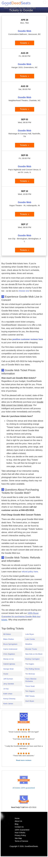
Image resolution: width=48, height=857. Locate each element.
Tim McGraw (30, 674)
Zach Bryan (29, 701)
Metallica (28, 644)
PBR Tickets (30, 696)
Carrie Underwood (10, 649)
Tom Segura (30, 691)
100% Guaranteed (22, 830)
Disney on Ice (8, 659)
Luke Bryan (29, 634)
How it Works (20, 833)
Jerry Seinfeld (8, 684)
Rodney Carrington (32, 659)
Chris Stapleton (9, 654)
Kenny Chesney (9, 699)
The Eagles (29, 664)
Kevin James (8, 704)
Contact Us (19, 827)
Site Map (18, 838)
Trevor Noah (30, 686)
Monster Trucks (31, 649)
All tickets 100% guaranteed (24, 788)
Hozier (5, 674)
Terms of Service (21, 841)
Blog (16, 824)
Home (6, 8)
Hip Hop (22, 8)
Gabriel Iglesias (9, 664)
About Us (18, 821)
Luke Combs (30, 639)
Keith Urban (7, 694)
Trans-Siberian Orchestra (30, 680)
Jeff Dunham (8, 679)
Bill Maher (7, 634)
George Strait (8, 669)
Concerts (13, 8)
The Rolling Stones (32, 669)
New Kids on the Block (33, 654)
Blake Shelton (8, 639)
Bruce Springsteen (10, 644)
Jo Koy (6, 689)
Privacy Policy (20, 835)
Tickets (24, 43)
